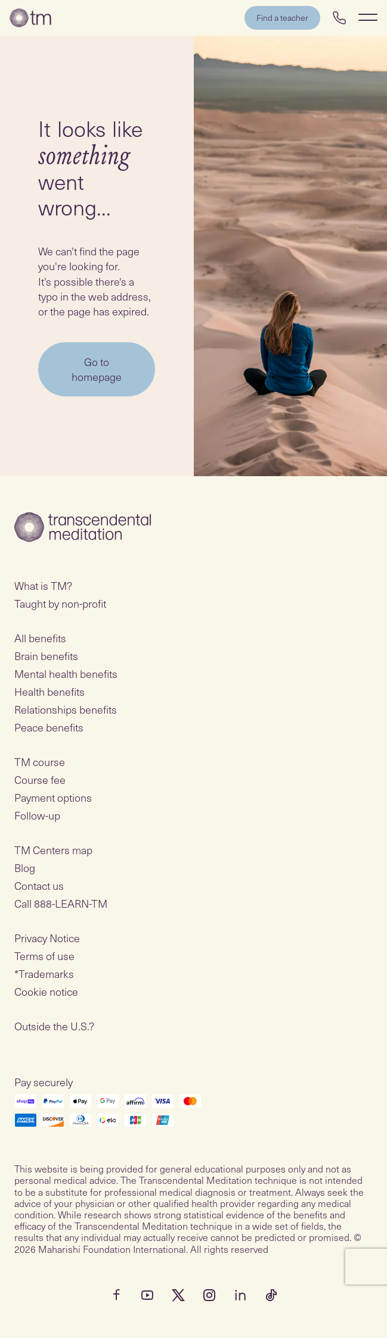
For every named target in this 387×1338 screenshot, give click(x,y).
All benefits (40, 638)
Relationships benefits (65, 709)
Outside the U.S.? (54, 1026)
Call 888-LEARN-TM (60, 903)
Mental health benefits (65, 673)
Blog (24, 867)
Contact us (39, 885)
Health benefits (49, 691)
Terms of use (44, 956)
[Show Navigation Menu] (367, 17)
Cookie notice (46, 991)
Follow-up (37, 815)
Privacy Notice (47, 938)
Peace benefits (48, 727)
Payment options (53, 797)
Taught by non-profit (60, 603)
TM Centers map (53, 850)
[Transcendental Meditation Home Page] (30, 17)
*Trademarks (44, 973)
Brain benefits (46, 656)
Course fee (40, 779)
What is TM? (43, 585)
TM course (39, 762)
